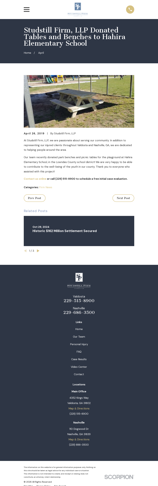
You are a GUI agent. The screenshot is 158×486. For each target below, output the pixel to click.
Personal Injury (79, 344)
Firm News (45, 187)
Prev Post (34, 198)
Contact (79, 374)
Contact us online (35, 178)
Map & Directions (79, 408)
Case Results (79, 359)
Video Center (79, 367)
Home (79, 329)
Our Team (79, 336)
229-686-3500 (79, 313)
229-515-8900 (79, 301)
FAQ (79, 351)
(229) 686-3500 (79, 444)
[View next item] (38, 250)
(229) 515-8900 (79, 413)
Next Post (123, 198)
